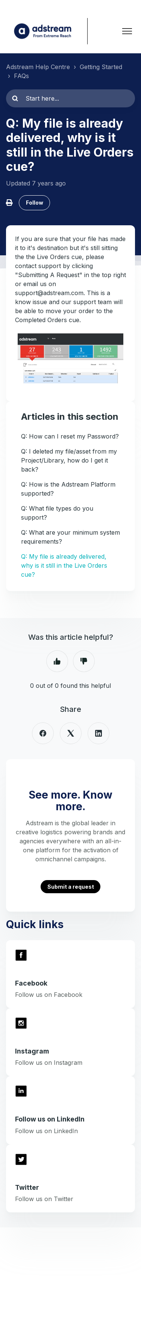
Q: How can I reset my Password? (70, 436)
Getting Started (101, 67)
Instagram (32, 1051)
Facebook (31, 983)
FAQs (21, 76)
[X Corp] (70, 733)
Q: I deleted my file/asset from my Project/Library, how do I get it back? (69, 460)
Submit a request (70, 886)
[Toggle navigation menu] (127, 31)
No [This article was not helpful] (84, 661)
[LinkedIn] (98, 733)
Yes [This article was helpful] (57, 661)
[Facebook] (42, 733)
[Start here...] (70, 98)
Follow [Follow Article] (34, 202)
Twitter (27, 1187)
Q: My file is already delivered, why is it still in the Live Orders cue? (64, 565)
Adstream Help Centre (38, 67)
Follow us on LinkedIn (50, 1119)
